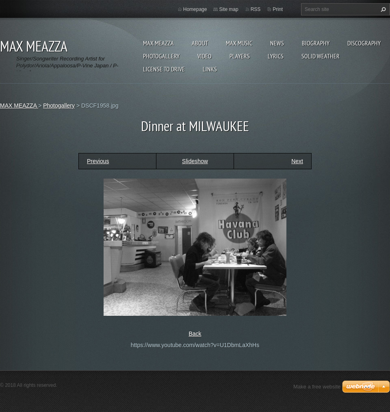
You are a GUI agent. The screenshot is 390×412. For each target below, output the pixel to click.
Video (204, 56)
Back (194, 333)
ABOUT (200, 43)
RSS (256, 9)
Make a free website (316, 387)
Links (210, 69)
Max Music (239, 43)
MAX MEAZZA (158, 43)
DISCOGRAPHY (364, 43)
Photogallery (161, 56)
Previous (98, 161)
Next (297, 161)
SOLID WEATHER (320, 56)
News (277, 43)
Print (278, 9)
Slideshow (195, 161)
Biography (315, 43)
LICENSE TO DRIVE (164, 69)
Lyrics (276, 56)
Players (240, 56)
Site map (228, 9)
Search (382, 9)
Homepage (195, 9)
